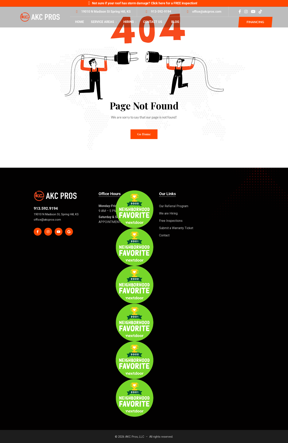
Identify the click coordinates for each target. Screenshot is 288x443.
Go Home (144, 134)
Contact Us (154, 22)
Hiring (129, 22)
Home (79, 22)
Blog (175, 22)
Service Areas (104, 22)
